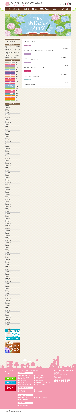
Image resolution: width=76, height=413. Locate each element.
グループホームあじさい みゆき (43, 378)
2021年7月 (8, 170)
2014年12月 (8, 281)
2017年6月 (8, 249)
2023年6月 (8, 131)
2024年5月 (8, 112)
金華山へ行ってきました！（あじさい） (33, 59)
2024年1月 (8, 119)
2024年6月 (8, 110)
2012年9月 (8, 320)
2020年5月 (8, 194)
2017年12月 (8, 240)
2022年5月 (8, 153)
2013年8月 (8, 302)
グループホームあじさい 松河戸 (26, 384)
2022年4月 (8, 155)
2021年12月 (8, 162)
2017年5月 (8, 250)
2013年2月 (8, 312)
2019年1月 (8, 221)
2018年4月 (8, 237)
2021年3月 (8, 177)
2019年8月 (8, 209)
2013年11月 (8, 297)
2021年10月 (8, 165)
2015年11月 (8, 271)
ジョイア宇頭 (39, 391)
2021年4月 (8, 175)
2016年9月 (8, 259)
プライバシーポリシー (10, 410)
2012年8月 (8, 322)
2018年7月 (8, 232)
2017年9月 (8, 244)
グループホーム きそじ (24, 377)
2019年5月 (8, 215)
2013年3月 (8, 310)
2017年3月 (8, 254)
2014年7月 (8, 288)
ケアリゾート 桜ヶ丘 (23, 399)
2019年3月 (8, 218)
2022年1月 (8, 160)
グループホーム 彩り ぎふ (24, 397)
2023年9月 (8, 126)
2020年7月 (8, 191)
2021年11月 (8, 163)
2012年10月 (8, 319)
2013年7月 (8, 303)
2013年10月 (8, 298)
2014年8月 (8, 286)
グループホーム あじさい (24, 375)
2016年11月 (8, 257)
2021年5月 (8, 174)
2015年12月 (8, 269)
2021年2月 (8, 179)
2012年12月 (8, 315)
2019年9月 (8, 208)
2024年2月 (8, 117)
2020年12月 (8, 182)
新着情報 (8, 373)
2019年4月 (8, 216)
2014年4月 (8, 291)
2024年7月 (8, 109)
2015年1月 (8, 279)
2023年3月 (8, 136)
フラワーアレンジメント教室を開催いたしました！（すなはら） (39, 50)
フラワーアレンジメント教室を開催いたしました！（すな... (13, 47)
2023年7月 (8, 129)
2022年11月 (8, 143)
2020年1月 (8, 201)
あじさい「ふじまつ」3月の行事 (31, 76)
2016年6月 (8, 264)
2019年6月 (8, 213)
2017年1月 (8, 256)
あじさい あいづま (23, 382)
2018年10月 (8, 227)
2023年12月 (8, 121)
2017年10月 (8, 242)
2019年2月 (8, 220)
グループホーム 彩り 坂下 (41, 397)
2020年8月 (8, 189)
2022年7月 (8, 150)
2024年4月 (8, 114)
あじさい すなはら (23, 380)
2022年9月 (8, 146)
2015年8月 (8, 274)
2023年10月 (8, 124)
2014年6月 (8, 290)
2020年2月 (8, 199)
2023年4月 (8, 134)
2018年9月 (8, 228)
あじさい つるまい (40, 375)
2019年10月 (8, 206)
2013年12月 (8, 295)
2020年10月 (8, 186)
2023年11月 (8, 122)
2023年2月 (8, 138)
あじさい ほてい (22, 378)
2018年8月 (8, 230)
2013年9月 (8, 300)
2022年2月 (8, 158)
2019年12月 (8, 203)
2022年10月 (8, 145)
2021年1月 (8, 180)
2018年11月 (8, 225)
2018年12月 (8, 223)
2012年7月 (8, 324)
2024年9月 (8, 105)
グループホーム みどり (24, 405)
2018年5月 (8, 235)
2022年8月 (8, 148)
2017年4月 (8, 252)
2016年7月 (8, 262)
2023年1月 (8, 139)
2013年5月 (8, 307)
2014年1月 (8, 293)
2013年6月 (8, 305)
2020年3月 (8, 197)
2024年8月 (8, 107)
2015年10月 (8, 273)
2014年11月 (8, 283)
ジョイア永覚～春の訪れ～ (30, 84)
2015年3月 (8, 276)
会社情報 (8, 372)
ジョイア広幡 (39, 390)
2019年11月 (8, 204)
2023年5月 (8, 133)
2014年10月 (8, 285)
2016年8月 (8, 261)
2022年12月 (8, 141)
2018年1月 (8, 238)
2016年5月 (8, 266)
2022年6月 (8, 151)
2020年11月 (8, 184)
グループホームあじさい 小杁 (42, 384)
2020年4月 (8, 196)
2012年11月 (8, 317)
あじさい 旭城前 (39, 380)
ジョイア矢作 (22, 391)
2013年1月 (8, 314)
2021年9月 (8, 167)
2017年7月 (8, 247)
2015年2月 (8, 278)
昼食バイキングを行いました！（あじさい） (34, 67)
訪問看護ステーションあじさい (43, 382)
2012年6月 (8, 326)
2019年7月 (8, 211)
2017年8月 (8, 245)
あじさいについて (10, 370)
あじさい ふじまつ (40, 377)
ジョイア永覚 (22, 390)
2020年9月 (8, 187)
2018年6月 (8, 233)
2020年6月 (8, 192)
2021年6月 (8, 172)
